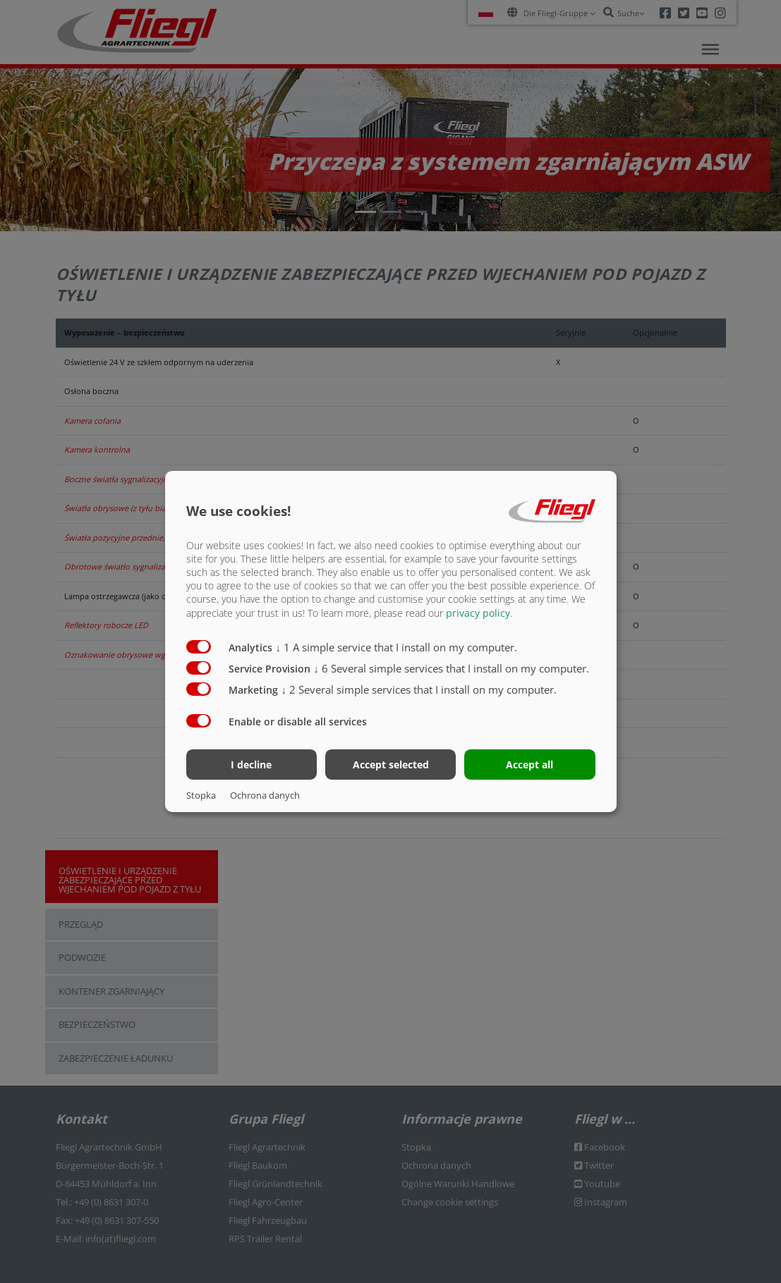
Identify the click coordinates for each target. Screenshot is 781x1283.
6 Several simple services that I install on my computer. (452, 668)
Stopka (201, 795)
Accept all (529, 764)
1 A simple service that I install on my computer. (397, 646)
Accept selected (391, 764)
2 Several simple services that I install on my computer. (419, 689)
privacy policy (478, 612)
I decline (251, 764)
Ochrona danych (265, 795)
